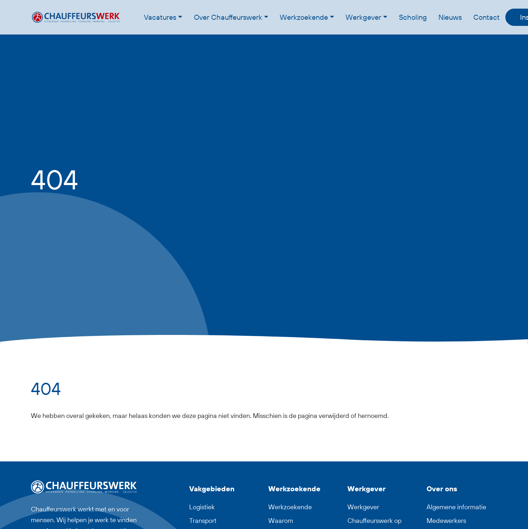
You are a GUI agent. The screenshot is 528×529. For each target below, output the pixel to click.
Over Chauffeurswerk (228, 17)
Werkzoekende (304, 17)
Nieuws (450, 17)
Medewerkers (446, 520)
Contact (486, 17)
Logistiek (202, 507)
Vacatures (160, 17)
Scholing (413, 17)
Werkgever (363, 17)
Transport (203, 520)
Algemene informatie (456, 507)
